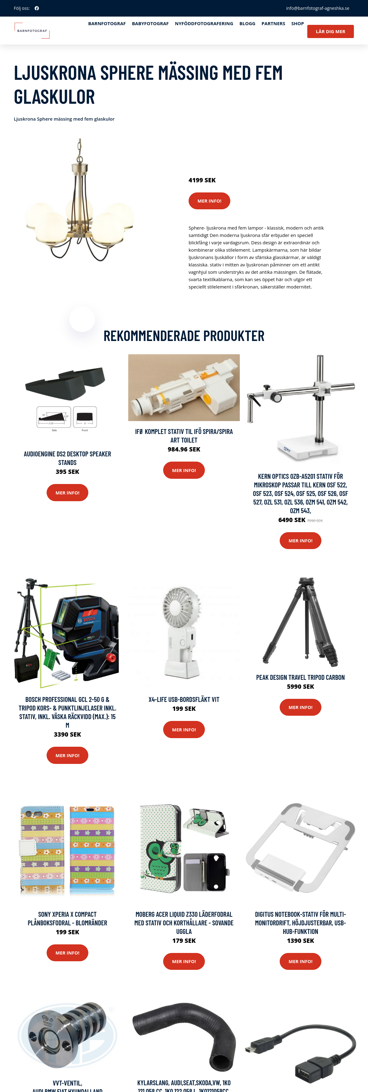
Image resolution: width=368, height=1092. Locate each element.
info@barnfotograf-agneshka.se (317, 8)
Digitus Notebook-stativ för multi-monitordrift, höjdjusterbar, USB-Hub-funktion (300, 922)
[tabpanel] (82, 206)
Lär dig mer (330, 31)
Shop (297, 23)
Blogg (247, 23)
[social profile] (36, 8)
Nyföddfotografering (204, 23)
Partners (273, 23)
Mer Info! (209, 201)
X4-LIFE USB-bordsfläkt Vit (183, 699)
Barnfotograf (107, 23)
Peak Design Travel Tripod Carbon (300, 677)
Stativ (242, 144)
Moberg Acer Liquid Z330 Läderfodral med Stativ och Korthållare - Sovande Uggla (183, 922)
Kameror (224, 144)
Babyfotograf (150, 23)
